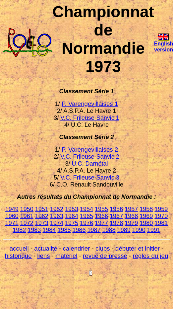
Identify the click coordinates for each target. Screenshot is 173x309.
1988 (109, 230)
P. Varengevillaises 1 (90, 103)
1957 (131, 209)
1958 (146, 209)
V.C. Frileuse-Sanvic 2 (89, 156)
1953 (71, 209)
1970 (161, 216)
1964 (71, 216)
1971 (12, 223)
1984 (49, 230)
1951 (41, 209)
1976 (86, 223)
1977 (101, 223)
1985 (64, 230)
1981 (161, 223)
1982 (19, 230)
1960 (12, 216)
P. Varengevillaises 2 (90, 149)
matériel (66, 255)
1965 (86, 216)
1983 (34, 230)
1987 (94, 230)
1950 (26, 209)
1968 (131, 216)
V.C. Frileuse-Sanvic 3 (89, 177)
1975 (71, 223)
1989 (124, 230)
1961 (26, 216)
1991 (153, 230)
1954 (86, 209)
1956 (116, 209)
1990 (138, 230)
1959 (161, 209)
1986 (79, 230)
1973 (41, 223)
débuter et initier (137, 248)
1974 (56, 223)
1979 (131, 223)
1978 (116, 223)
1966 (101, 216)
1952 (56, 209)
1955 (101, 209)
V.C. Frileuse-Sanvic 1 (89, 118)
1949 (12, 209)
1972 (26, 223)
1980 (146, 223)
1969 (146, 216)
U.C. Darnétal (90, 163)
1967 (116, 216)
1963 (56, 216)
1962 (41, 216)
